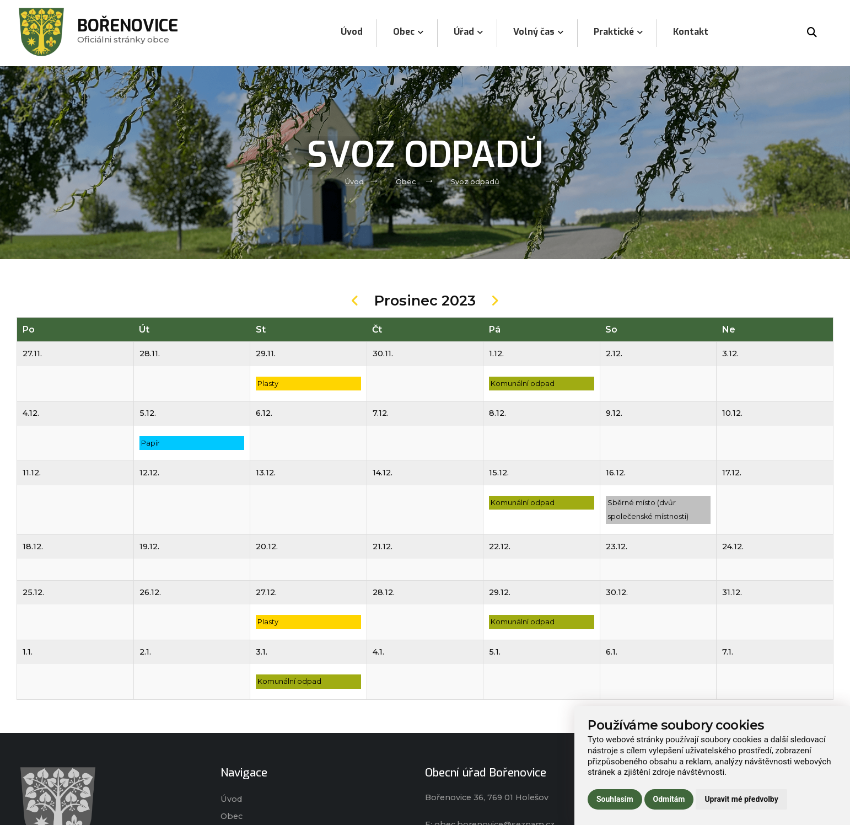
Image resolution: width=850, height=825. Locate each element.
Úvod (354, 182)
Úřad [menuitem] (468, 32)
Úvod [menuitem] (352, 32)
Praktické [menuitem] (618, 32)
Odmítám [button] (669, 799)
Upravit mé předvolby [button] (741, 799)
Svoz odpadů (475, 182)
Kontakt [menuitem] (690, 32)
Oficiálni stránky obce (127, 33)
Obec (406, 182)
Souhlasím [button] (614, 799)
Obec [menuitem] (408, 32)
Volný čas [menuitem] (538, 32)
